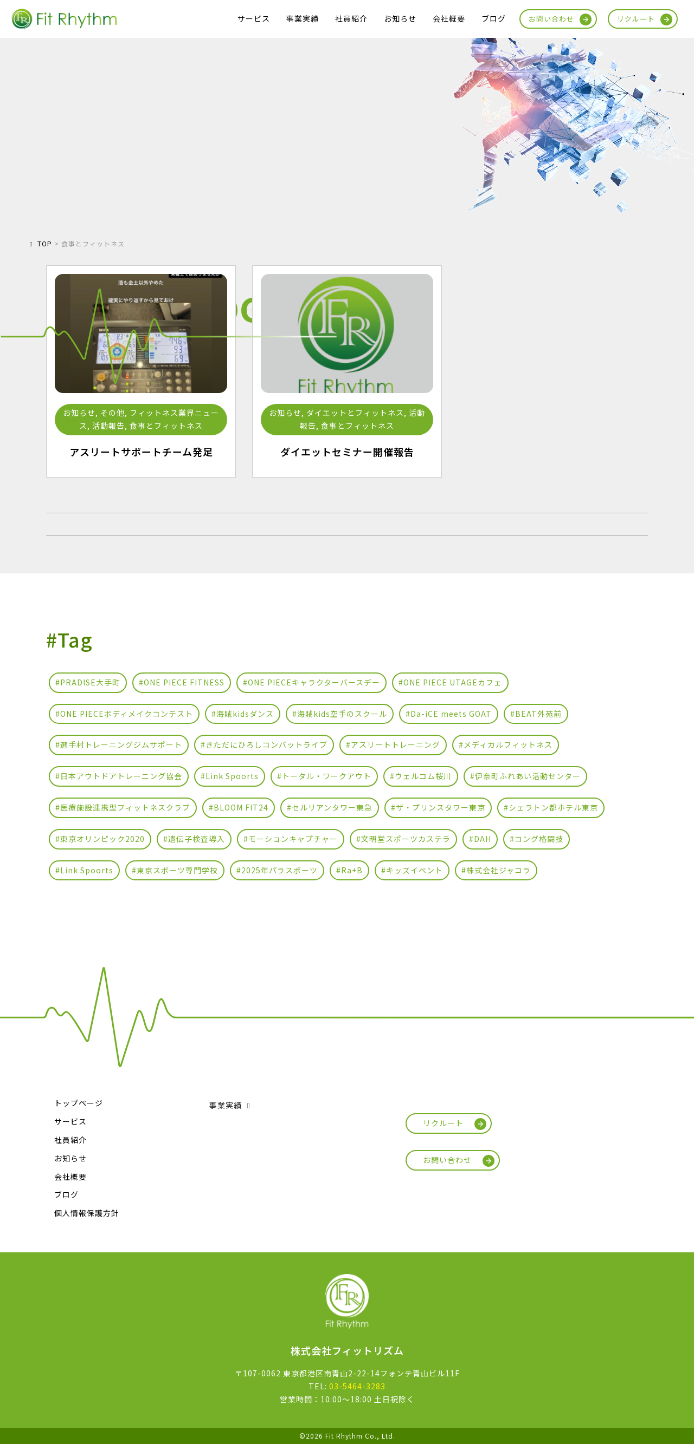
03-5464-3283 (357, 1386)
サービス (253, 18)
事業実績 (302, 18)
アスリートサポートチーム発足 (141, 452)
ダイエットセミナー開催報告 (347, 452)
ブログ (493, 18)
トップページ (78, 1102)
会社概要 (449, 18)
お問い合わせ (551, 19)
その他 (112, 412)
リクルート (636, 19)
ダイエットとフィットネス (355, 412)
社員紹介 (351, 18)
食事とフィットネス (166, 425)
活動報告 (108, 425)
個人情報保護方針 (86, 1212)
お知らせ (400, 18)
